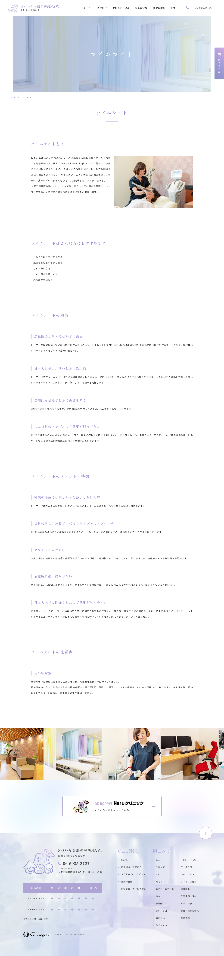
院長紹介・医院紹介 (131, 867)
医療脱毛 (185, 888)
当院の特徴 (141, 8)
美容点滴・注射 (189, 896)
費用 (172, 8)
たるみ (159, 881)
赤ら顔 (159, 903)
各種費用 (185, 918)
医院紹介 (102, 8)
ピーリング (186, 903)
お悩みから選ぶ (121, 8)
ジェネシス (186, 867)
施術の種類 (159, 8)
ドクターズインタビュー (133, 874)
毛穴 (158, 896)
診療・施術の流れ (190, 910)
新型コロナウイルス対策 (133, 888)
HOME (13, 97)
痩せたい (160, 918)
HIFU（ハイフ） (189, 859)
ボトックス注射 (189, 881)
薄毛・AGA (161, 925)
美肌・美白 (161, 910)
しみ (158, 859)
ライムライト (187, 874)
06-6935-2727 (199, 8)
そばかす (160, 867)
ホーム (87, 8)
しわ (158, 874)
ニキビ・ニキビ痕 (165, 888)
